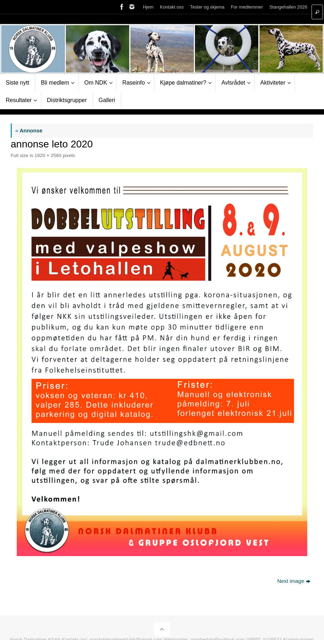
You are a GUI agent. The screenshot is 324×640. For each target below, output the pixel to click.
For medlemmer (247, 7)
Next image (293, 581)
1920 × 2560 (48, 155)
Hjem (148, 7)
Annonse (28, 130)
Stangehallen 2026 (288, 7)
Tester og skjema (207, 7)
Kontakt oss (172, 7)
